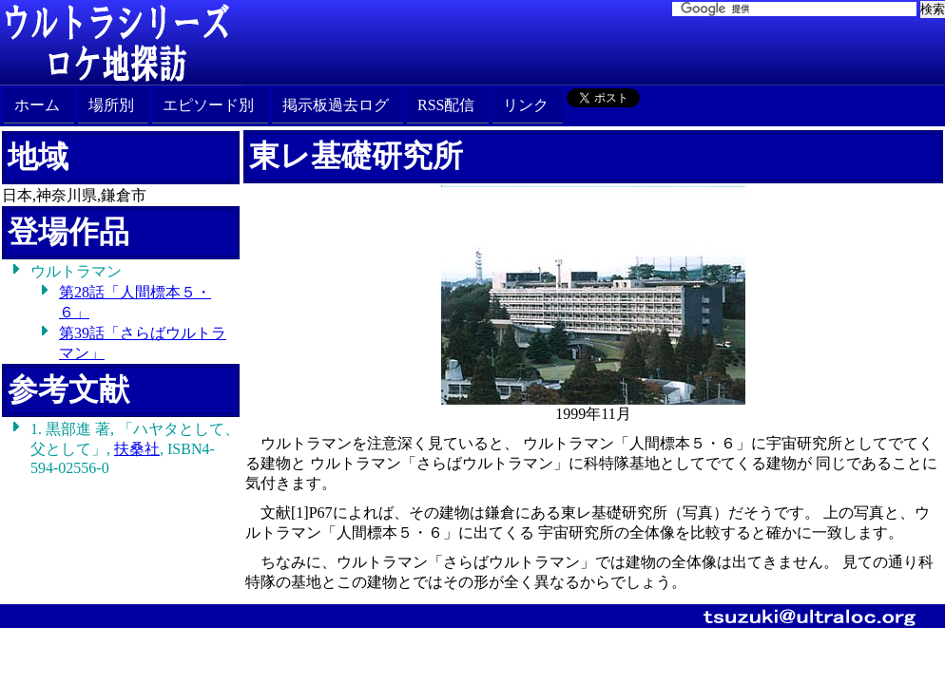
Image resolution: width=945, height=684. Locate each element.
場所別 (111, 105)
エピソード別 (208, 105)
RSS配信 (445, 105)
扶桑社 (137, 449)
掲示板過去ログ (335, 105)
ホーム (37, 105)
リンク (526, 105)
